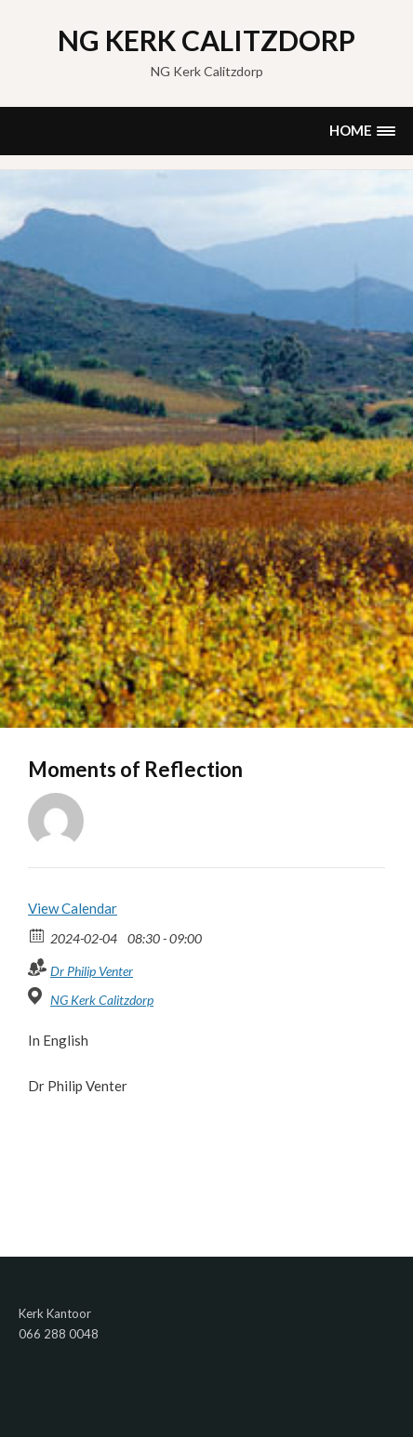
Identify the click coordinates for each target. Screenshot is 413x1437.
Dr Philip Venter (91, 971)
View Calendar (72, 908)
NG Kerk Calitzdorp (206, 40)
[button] (362, 130)
